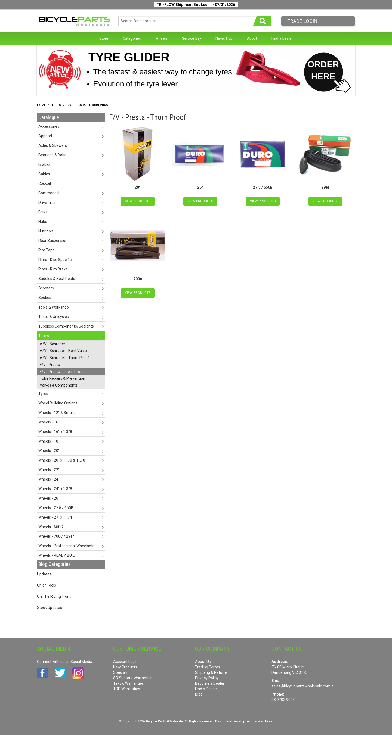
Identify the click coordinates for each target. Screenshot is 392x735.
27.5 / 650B (263, 187)
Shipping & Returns (211, 672)
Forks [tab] (43, 212)
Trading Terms (207, 667)
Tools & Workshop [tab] (53, 307)
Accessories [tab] (48, 126)
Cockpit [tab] (44, 183)
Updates (44, 574)
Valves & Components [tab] (59, 385)
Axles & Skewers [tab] (52, 145)
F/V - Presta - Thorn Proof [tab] (62, 371)
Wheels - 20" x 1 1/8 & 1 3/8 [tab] (61, 460)
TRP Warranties (126, 689)
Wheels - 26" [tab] (49, 498)
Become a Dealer (209, 683)
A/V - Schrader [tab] (52, 344)
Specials (120, 672)
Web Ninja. (265, 721)
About (252, 38)
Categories (132, 38)
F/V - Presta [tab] (50, 364)
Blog (199, 694)
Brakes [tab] (44, 164)
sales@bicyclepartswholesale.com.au (303, 686)
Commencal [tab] (48, 193)
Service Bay (191, 38)
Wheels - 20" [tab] (49, 451)
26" (200, 187)
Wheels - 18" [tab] (49, 441)
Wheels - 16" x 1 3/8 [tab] (55, 431)
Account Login (125, 661)
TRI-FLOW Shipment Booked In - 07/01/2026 (195, 4)
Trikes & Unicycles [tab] (53, 316)
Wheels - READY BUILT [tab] (57, 555)
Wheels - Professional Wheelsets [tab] (66, 546)
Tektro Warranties (128, 683)
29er (325, 187)
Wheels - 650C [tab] (50, 527)
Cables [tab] (44, 174)
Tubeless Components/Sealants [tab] (66, 326)
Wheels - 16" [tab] (49, 422)
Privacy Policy (206, 678)
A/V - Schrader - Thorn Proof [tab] (64, 358)
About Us (203, 661)
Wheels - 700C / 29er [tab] (56, 536)
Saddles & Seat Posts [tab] (56, 278)
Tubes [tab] (43, 336)
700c (137, 279)
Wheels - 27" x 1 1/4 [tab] (55, 517)
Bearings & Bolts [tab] (52, 155)
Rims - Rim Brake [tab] (53, 269)
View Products (137, 201)
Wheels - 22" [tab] (49, 470)
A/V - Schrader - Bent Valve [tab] (63, 350)
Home (41, 105)
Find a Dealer (282, 38)
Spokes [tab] (44, 297)
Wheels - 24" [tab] (49, 479)
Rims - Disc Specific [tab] (55, 259)
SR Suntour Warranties (132, 678)
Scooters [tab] (46, 288)
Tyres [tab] (43, 393)
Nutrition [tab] (45, 231)
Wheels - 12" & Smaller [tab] (57, 412)
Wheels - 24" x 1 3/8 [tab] (55, 489)
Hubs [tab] (42, 221)
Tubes (56, 105)
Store (103, 38)
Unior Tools (46, 585)
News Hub (224, 38)
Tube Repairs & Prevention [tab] (62, 378)
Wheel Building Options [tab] (58, 403)
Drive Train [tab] (47, 202)
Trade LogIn (302, 21)
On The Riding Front (54, 596)
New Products (125, 667)
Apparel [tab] (45, 136)
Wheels (161, 38)
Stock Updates (49, 607)
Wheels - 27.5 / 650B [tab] (55, 508)
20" (137, 187)
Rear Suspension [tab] (52, 240)
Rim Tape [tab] (46, 250)
